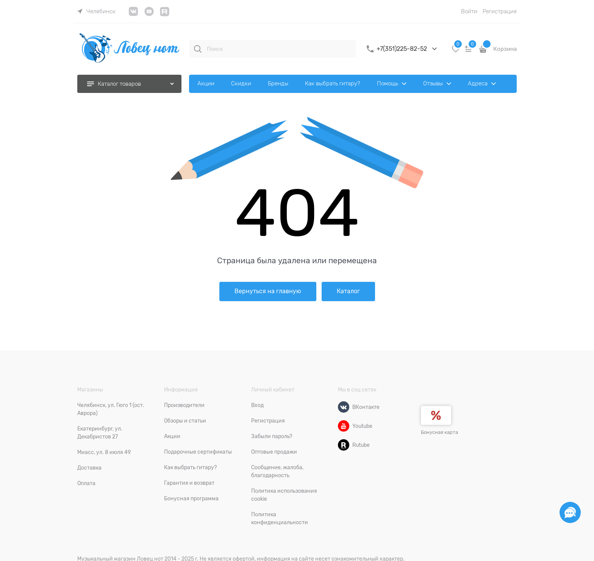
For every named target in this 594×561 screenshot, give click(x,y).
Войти (469, 11)
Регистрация (500, 11)
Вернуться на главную (267, 291)
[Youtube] (343, 426)
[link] (96, 11)
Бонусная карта (439, 432)
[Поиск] (197, 49)
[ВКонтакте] (343, 407)
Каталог (348, 291)
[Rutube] (343, 445)
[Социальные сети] (570, 512)
